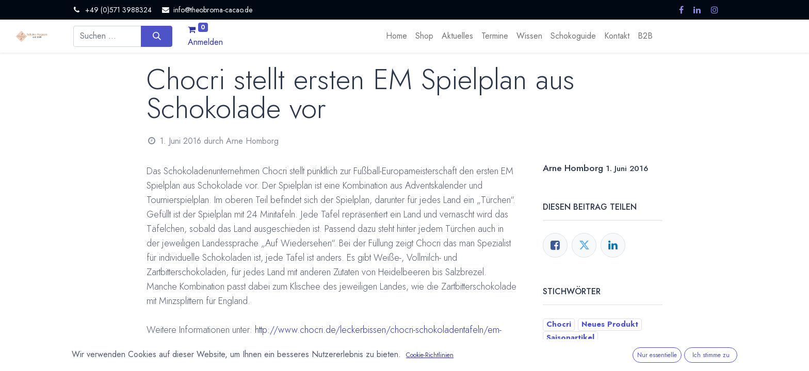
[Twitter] (584, 245)
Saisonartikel (267, 358)
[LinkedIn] (613, 245)
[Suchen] (156, 36)
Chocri (168, 358)
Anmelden (205, 42)
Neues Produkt (212, 358)
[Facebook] (555, 245)
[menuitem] (396, 36)
